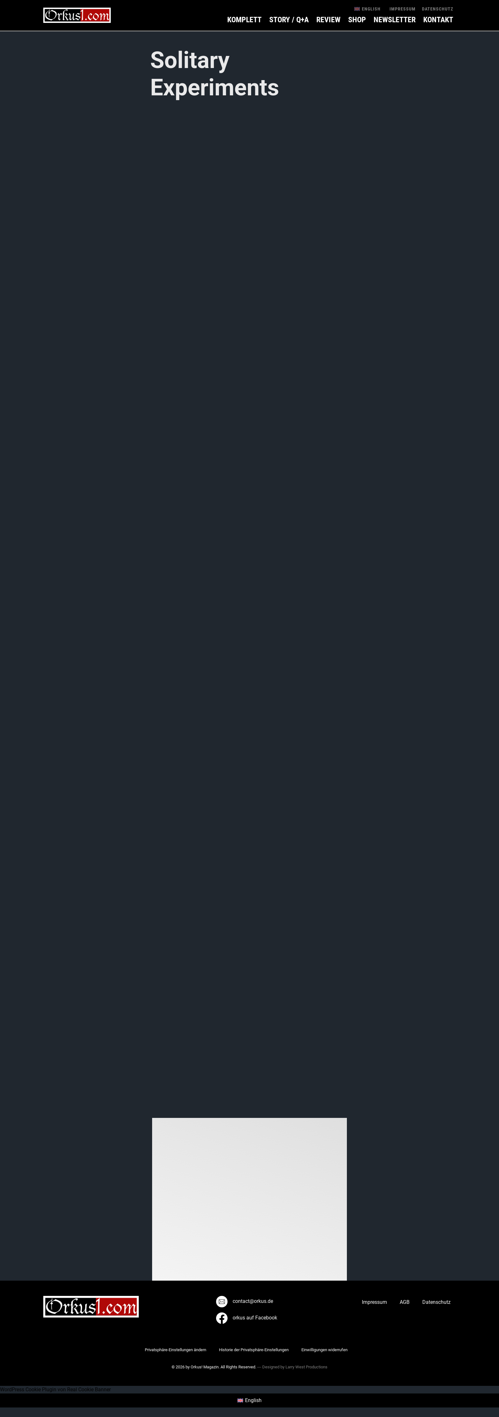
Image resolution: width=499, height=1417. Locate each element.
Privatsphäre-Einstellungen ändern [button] (175, 1349)
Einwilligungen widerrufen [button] (324, 1349)
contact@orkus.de (244, 1301)
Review (328, 19)
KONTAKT (438, 19)
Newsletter (395, 19)
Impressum (403, 8)
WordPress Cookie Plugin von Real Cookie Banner (55, 1389)
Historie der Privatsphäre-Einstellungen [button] (254, 1349)
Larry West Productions (306, 1367)
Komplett (244, 19)
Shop (357, 19)
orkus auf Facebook (246, 1318)
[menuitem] (367, 8)
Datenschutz (437, 8)
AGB (405, 1302)
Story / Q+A (289, 19)
